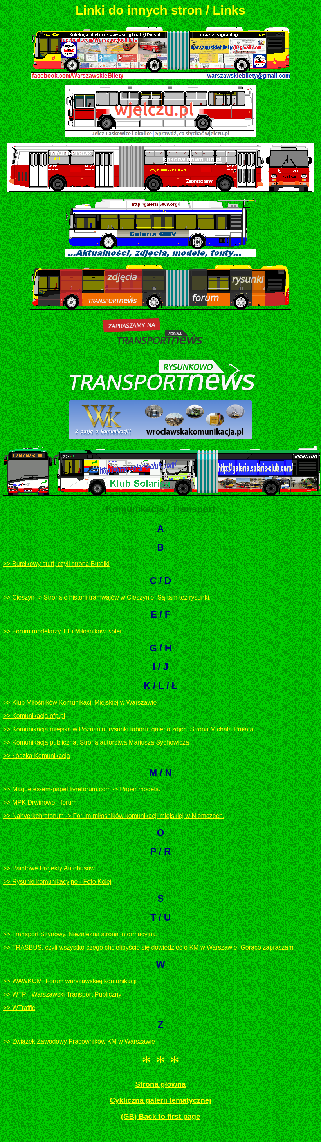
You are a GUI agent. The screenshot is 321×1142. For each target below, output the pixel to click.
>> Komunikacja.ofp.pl (34, 715)
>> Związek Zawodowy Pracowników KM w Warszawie (79, 1041)
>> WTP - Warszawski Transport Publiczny (62, 994)
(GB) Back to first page (160, 1116)
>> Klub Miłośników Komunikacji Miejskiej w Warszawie (80, 702)
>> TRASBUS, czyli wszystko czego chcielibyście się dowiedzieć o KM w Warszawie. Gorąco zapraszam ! (150, 947)
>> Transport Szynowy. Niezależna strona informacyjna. (80, 934)
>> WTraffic (19, 1007)
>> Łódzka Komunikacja (36, 755)
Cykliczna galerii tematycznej (160, 1100)
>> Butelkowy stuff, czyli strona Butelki (56, 563)
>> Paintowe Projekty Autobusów (49, 868)
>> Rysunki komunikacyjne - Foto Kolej (57, 881)
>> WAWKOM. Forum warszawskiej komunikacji (70, 981)
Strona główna (160, 1084)
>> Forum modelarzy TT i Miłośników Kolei (62, 631)
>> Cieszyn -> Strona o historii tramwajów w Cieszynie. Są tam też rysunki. (107, 597)
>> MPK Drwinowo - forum (40, 802)
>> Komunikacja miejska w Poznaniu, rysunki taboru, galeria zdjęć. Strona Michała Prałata (128, 729)
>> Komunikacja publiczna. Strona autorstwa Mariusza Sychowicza (96, 742)
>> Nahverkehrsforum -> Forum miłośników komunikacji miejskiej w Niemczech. (113, 815)
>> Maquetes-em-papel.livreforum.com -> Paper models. (81, 789)
